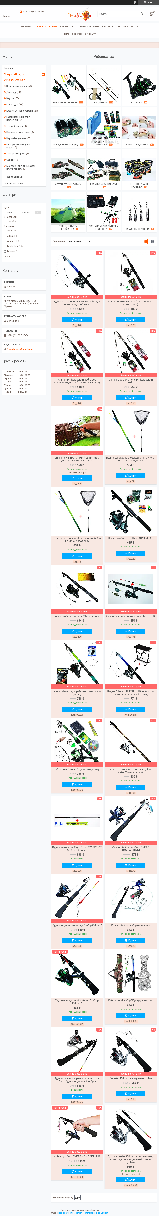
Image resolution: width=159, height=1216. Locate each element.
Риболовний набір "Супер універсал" (130, 1000)
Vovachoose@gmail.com (20, 349)
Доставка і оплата (127, 26)
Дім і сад (11, 92)
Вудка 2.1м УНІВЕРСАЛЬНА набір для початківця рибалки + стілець (130, 693)
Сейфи (10, 159)
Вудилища (100, 102)
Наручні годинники (16, 138)
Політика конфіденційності (96, 1213)
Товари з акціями (88, 26)
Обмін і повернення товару (79, 34)
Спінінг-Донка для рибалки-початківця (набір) (77, 693)
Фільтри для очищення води (18, 146)
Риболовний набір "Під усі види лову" (77, 769)
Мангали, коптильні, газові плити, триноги (20, 167)
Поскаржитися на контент (70, 1213)
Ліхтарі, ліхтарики (15, 153)
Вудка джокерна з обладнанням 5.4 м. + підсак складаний (77, 539)
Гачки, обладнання (136, 144)
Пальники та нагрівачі (18, 132)
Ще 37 (10, 256)
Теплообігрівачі (14, 126)
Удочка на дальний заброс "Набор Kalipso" (77, 1002)
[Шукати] (142, 13)
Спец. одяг (12, 104)
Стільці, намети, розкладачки (67, 227)
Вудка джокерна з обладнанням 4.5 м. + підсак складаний (130, 459)
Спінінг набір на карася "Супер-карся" (77, 616)
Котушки (136, 102)
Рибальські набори (65, 102)
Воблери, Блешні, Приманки (104, 143)
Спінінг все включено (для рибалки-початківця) (130, 303)
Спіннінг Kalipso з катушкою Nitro (131, 1078)
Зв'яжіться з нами (13, 183)
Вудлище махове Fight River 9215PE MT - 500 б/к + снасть (77, 849)
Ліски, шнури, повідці (65, 144)
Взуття (10, 98)
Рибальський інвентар (103, 184)
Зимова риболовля (16, 86)
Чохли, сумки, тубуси (68, 184)
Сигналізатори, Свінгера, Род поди (104, 227)
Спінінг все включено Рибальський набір (131, 381)
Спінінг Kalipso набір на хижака (130, 925)
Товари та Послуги (14, 74)
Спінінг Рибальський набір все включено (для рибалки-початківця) (77, 381)
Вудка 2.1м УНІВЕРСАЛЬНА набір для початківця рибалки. (77, 303)
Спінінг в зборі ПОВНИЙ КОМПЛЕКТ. (130, 538)
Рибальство (67, 26)
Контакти (107, 26)
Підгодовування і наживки (139, 185)
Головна (26, 26)
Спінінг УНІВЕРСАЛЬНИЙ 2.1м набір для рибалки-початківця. (77, 459)
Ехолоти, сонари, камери (19, 110)
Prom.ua (95, 1210)
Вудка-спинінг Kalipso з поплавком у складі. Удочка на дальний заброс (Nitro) (131, 1159)
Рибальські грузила (137, 229)
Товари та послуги (45, 26)
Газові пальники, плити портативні (18, 118)
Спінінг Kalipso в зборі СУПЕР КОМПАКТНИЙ (130, 849)
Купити (79, 319)
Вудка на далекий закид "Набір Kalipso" (77, 925)
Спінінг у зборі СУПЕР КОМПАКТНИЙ (77, 1156)
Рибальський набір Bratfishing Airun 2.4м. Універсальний (130, 771)
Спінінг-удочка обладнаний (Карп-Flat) (130, 616)
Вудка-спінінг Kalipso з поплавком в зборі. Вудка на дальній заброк (77, 1080)
